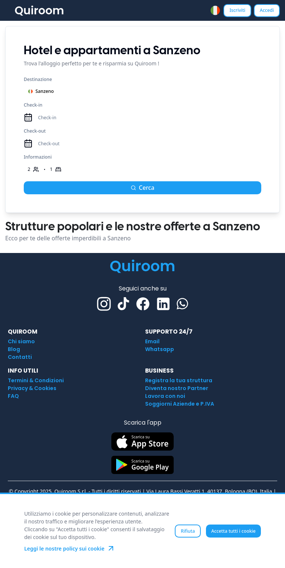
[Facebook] (143, 304)
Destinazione (38, 79)
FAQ (13, 396)
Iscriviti (237, 10)
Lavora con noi (165, 396)
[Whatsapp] (182, 303)
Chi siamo (21, 341)
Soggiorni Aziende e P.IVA (179, 404)
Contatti (20, 357)
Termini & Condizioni (36, 380)
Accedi (267, 10)
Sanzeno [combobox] (41, 91)
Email (152, 341)
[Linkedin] (163, 303)
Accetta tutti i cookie (233, 531)
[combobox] (215, 10)
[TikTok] (123, 303)
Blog (14, 349)
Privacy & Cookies (32, 388)
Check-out (35, 131)
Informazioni (38, 157)
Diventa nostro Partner (176, 388)
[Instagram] (104, 304)
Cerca (142, 188)
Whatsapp (159, 349)
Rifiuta (188, 531)
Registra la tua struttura (178, 380)
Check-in (33, 105)
